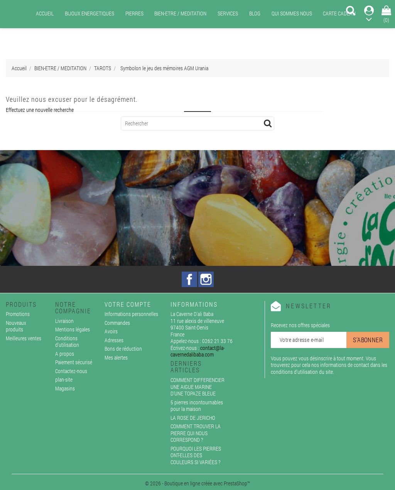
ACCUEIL (45, 13)
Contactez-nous (71, 371)
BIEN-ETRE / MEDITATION (180, 13)
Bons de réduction (123, 348)
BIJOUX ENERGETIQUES (89, 13)
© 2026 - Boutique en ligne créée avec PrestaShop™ (197, 483)
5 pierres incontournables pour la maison (196, 406)
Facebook (189, 279)
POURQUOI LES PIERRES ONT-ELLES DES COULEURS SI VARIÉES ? (195, 455)
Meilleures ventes (23, 338)
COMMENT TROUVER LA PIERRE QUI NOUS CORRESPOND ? (195, 432)
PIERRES (134, 13)
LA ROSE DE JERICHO (192, 417)
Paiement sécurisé (73, 362)
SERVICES (228, 13)
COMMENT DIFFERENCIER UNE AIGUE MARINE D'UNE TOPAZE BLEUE (197, 386)
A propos (64, 353)
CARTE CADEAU (339, 13)
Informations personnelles (131, 314)
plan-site (64, 379)
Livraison (64, 320)
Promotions (18, 314)
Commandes (117, 322)
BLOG (254, 13)
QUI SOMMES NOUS (292, 13)
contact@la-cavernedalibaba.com (197, 351)
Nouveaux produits (16, 326)
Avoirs (111, 331)
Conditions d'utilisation (67, 342)
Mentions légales (72, 329)
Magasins (65, 388)
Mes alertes (116, 357)
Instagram (206, 279)
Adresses (114, 340)
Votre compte (128, 304)
